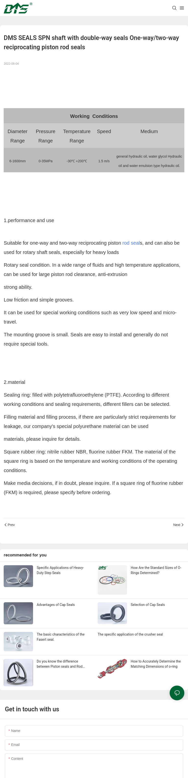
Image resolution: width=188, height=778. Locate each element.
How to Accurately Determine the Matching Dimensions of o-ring (156, 663)
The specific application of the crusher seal (130, 634)
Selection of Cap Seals (148, 605)
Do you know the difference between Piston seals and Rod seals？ (59, 664)
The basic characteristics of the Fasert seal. (60, 636)
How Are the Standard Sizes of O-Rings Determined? (156, 570)
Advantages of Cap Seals (56, 605)
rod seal (131, 243)
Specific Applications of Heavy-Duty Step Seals (60, 570)
